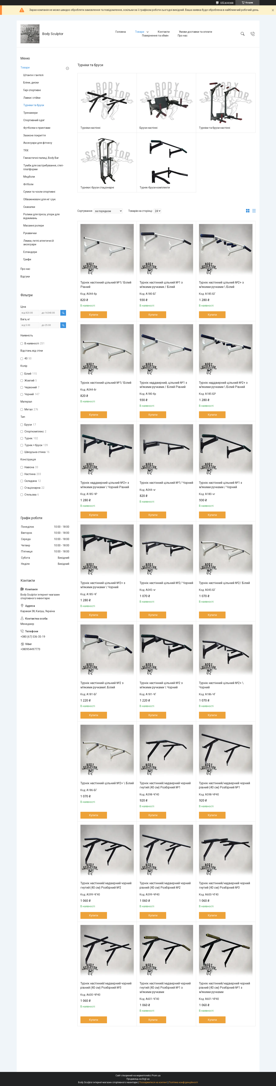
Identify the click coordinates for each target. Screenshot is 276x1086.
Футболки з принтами (36, 127)
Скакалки (29, 206)
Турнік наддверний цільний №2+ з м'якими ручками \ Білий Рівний (223, 385)
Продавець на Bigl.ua (138, 1079)
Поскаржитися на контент (153, 1082)
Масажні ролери (33, 225)
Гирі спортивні (32, 90)
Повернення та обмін (155, 35)
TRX (25, 150)
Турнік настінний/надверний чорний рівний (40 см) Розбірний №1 (224, 785)
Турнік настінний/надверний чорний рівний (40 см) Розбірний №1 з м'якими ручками (224, 988)
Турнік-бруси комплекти (155, 187)
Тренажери (30, 112)
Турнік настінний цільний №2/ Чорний (166, 583)
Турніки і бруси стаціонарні (97, 187)
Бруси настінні (148, 127)
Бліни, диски (31, 82)
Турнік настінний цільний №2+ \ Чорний (221, 685)
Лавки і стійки (31, 97)
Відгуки (25, 276)
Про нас (182, 35)
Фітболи (28, 184)
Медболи (29, 176)
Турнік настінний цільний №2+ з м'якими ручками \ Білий (221, 284)
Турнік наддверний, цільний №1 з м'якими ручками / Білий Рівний (163, 385)
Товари (140, 31)
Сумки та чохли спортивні (39, 191)
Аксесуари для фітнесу (37, 142)
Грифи (27, 259)
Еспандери (30, 251)
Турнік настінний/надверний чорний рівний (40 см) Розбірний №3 (105, 985)
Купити (93, 314)
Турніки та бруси (33, 105)
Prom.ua (156, 1075)
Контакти (164, 31)
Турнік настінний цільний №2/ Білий (224, 583)
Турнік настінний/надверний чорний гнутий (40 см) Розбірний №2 (105, 885)
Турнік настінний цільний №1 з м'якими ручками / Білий (161, 284)
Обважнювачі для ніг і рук (39, 199)
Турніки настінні (90, 127)
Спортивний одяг (34, 120)
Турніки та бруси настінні (214, 127)
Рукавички (30, 233)
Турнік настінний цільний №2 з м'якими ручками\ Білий (101, 685)
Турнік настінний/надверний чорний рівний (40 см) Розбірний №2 (165, 885)
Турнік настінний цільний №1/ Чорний (166, 483)
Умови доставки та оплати (195, 31)
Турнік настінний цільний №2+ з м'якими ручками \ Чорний (102, 585)
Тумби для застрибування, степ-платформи (43, 167)
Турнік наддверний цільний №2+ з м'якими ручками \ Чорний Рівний (104, 485)
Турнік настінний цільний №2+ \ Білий (107, 783)
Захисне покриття (34, 135)
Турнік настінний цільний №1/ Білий (105, 383)
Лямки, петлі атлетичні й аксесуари (38, 242)
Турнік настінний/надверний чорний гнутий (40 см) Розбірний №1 (165, 785)
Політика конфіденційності (183, 1082)
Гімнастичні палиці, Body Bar (41, 157)
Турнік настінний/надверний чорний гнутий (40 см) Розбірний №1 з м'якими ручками (165, 988)
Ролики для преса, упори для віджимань (41, 216)
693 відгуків (227, 2)
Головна (121, 31)
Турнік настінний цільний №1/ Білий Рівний (105, 284)
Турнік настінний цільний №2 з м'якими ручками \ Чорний (161, 685)
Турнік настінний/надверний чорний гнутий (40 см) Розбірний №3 (224, 885)
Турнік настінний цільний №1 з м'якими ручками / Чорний (220, 485)
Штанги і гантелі (33, 75)
